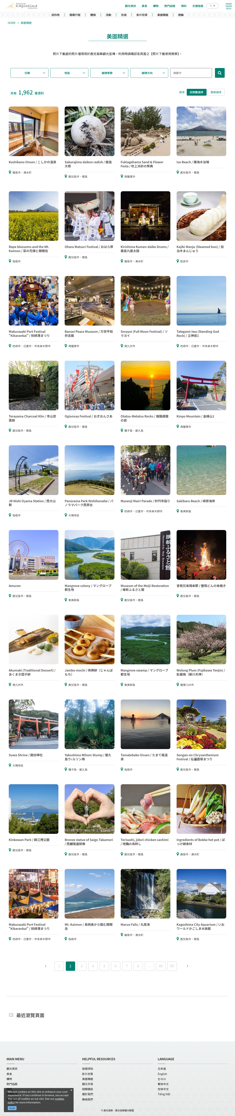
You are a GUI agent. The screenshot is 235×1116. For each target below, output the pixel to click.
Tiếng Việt (164, 1094)
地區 (67, 73)
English (162, 1074)
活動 (108, 15)
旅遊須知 (87, 1069)
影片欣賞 (141, 15)
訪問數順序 (196, 92)
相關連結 (87, 1089)
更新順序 (216, 92)
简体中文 (163, 1089)
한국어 (162, 1079)
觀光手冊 (87, 1084)
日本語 (162, 1069)
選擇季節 (107, 73)
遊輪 (181, 15)
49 (161, 965)
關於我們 (87, 1094)
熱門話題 (12, 1084)
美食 (9, 1074)
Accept (12, 1108)
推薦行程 (75, 15)
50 (172, 965)
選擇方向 (147, 73)
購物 (9, 1079)
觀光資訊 (12, 1069)
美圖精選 (162, 15)
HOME (12, 22)
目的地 (55, 15)
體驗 (93, 15)
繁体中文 (163, 1084)
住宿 (124, 15)
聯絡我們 (87, 1099)
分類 (27, 73)
